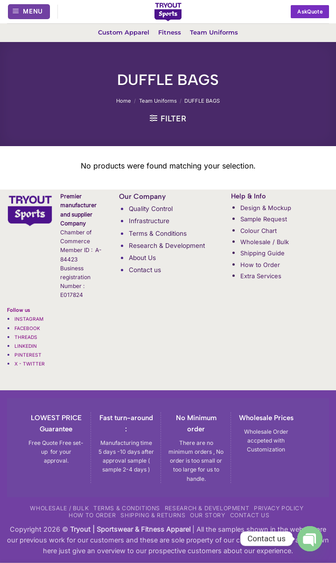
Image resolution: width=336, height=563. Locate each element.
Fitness (169, 32)
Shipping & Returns (152, 515)
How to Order (260, 264)
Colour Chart (258, 230)
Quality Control (151, 208)
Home (123, 101)
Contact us (145, 270)
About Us (142, 257)
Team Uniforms (214, 32)
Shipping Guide (262, 253)
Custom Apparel (123, 32)
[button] (29, 12)
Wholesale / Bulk (264, 242)
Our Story (207, 515)
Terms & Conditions (158, 233)
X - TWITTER (30, 363)
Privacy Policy (279, 508)
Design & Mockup (265, 207)
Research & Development (167, 245)
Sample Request (263, 219)
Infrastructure (149, 221)
